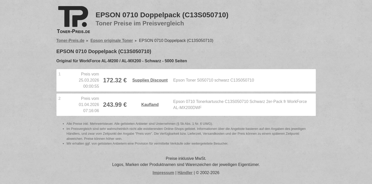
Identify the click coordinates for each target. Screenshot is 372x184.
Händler (185, 173)
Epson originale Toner (111, 40)
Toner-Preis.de (70, 40)
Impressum (163, 173)
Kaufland (150, 104)
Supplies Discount (150, 80)
